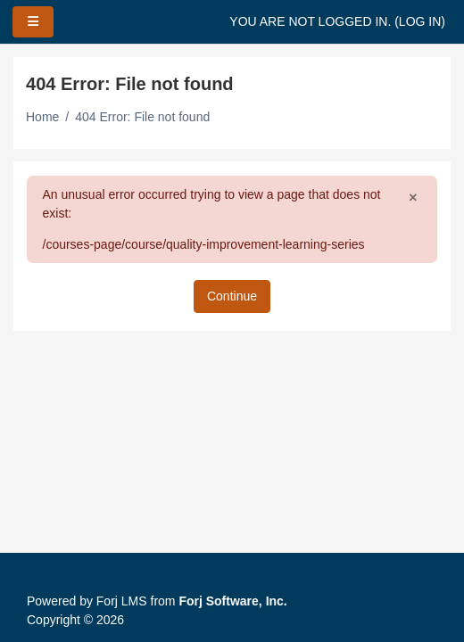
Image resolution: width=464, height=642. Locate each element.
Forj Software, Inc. (232, 601)
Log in (420, 21)
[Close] (413, 197)
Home (42, 117)
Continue (232, 296)
